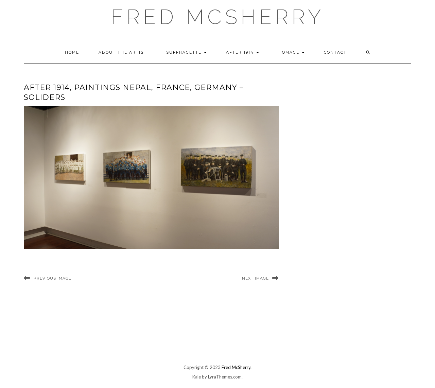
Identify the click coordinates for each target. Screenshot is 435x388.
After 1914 (242, 52)
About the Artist (123, 52)
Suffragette (186, 52)
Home (72, 52)
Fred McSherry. (236, 367)
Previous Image (52, 278)
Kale (196, 377)
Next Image (255, 278)
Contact (335, 52)
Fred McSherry (217, 17)
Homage (291, 52)
